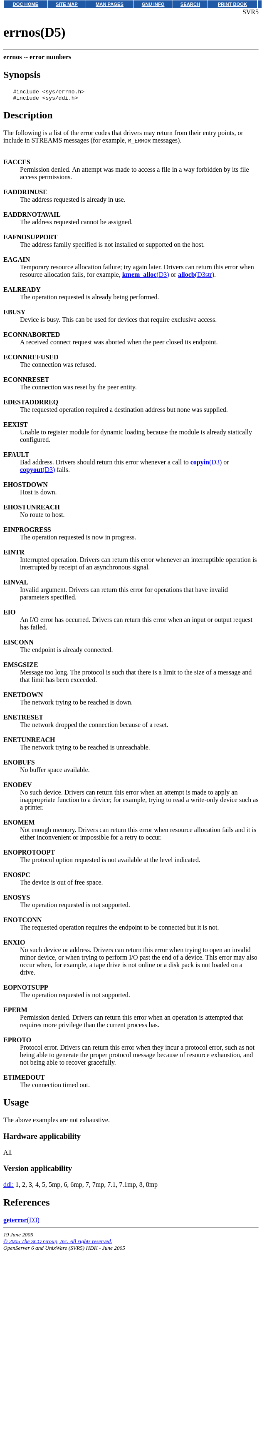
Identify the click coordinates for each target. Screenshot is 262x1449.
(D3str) (196, 277)
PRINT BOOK (232, 4)
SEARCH (190, 4)
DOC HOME (26, 4)
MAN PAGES (110, 4)
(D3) (145, 277)
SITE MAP (67, 4)
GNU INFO (153, 4)
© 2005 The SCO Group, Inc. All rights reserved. (57, 1244)
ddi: (8, 1187)
